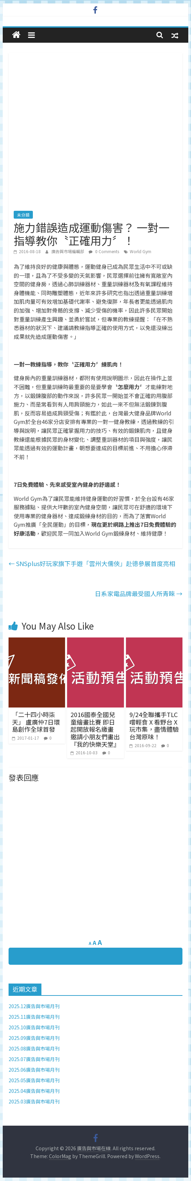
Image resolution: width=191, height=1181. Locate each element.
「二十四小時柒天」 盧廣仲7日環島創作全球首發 (36, 721)
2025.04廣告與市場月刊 (34, 1090)
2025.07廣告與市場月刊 (34, 1059)
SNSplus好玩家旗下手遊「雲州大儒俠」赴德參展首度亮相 (92, 563)
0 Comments (104, 251)
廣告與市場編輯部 (68, 251)
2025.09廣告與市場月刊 (34, 1037)
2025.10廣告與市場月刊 (34, 1027)
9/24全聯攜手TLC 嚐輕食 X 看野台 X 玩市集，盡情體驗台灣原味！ (154, 725)
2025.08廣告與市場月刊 (34, 1048)
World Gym (140, 251)
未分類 (23, 215)
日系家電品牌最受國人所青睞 (138, 593)
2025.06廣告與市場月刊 (34, 1069)
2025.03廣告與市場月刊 (34, 1101)
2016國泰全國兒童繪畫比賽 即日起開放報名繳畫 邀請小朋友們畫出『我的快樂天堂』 (95, 729)
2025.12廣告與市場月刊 (34, 1006)
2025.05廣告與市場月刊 (34, 1080)
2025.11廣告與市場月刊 (34, 1016)
